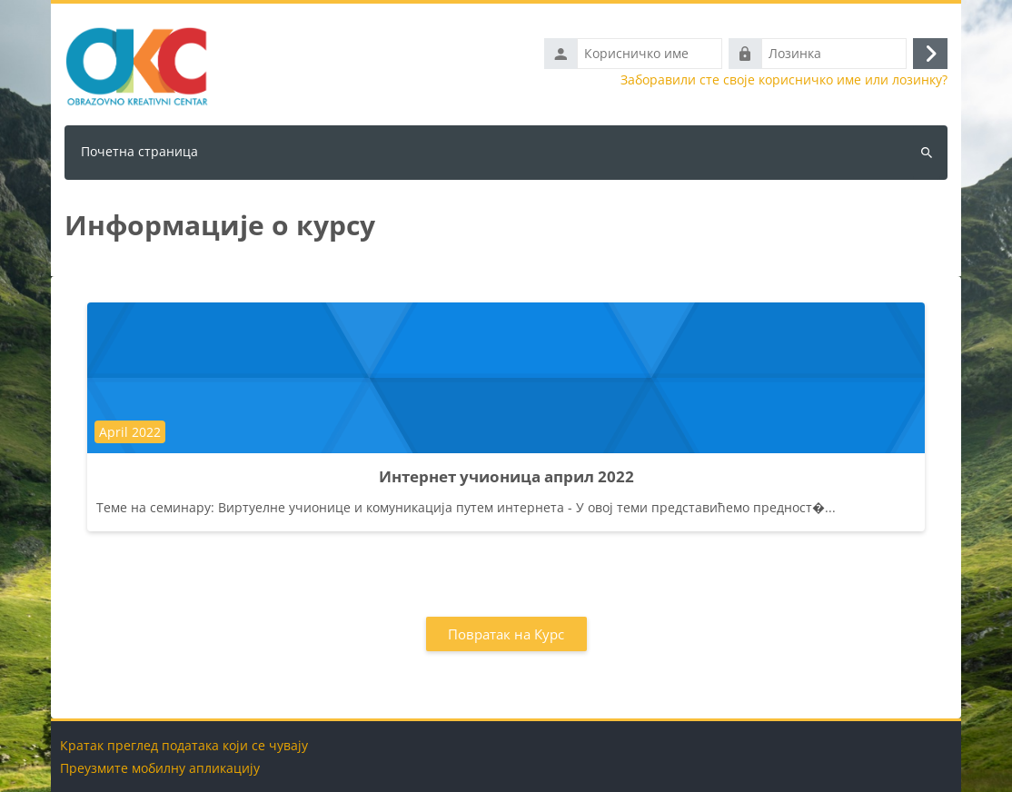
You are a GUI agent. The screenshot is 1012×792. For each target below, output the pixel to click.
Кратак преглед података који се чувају (184, 745)
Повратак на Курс (506, 634)
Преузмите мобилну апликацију (160, 768)
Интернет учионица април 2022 (506, 476)
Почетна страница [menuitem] (139, 151)
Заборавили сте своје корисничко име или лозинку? (784, 80)
